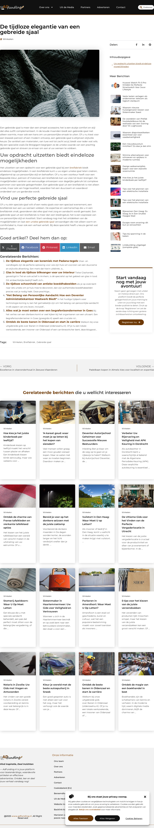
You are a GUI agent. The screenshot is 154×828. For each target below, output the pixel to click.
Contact (120, 7)
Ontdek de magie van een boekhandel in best (135, 688)
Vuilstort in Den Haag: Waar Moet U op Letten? (95, 521)
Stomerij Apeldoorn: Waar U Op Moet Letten (15, 604)
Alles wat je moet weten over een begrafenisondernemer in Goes (49, 310)
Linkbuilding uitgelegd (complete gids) (134, 246)
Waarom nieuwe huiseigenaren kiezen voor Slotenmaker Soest (136, 109)
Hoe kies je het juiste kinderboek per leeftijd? (134, 178)
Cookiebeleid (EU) (63, 788)
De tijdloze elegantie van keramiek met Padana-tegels (42, 260)
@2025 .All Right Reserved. (23, 817)
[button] (145, 796)
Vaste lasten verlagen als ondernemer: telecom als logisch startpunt (135, 98)
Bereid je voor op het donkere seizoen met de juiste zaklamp (56, 521)
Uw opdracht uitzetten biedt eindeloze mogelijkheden (132, 65)
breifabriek (76, 167)
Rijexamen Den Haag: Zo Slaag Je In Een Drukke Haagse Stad (135, 213)
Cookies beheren (134, 818)
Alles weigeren (107, 818)
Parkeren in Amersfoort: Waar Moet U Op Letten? (96, 604)
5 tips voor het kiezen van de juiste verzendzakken (135, 604)
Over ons (46, 7)
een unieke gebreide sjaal (40, 221)
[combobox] (146, 7)
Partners (85, 7)
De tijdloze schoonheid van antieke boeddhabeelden (41, 283)
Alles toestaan (80, 818)
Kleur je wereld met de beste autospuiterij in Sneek (57, 688)
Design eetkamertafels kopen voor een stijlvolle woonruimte (135, 168)
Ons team (59, 761)
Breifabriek (29, 342)
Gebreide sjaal (44, 342)
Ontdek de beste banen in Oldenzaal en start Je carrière (43, 321)
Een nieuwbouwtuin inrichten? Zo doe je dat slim (137, 145)
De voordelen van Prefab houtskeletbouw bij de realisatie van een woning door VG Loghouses (135, 122)
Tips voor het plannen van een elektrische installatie (135, 190)
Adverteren (103, 7)
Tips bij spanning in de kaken (134, 235)
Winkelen (8, 39)
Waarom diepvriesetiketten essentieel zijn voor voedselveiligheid (136, 134)
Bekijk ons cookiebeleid (89, 809)
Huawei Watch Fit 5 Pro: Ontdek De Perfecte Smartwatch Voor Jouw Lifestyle (134, 86)
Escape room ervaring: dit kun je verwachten (135, 223)
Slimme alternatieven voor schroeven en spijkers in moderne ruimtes (136, 157)
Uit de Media (67, 7)
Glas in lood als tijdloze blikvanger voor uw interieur (40, 272)
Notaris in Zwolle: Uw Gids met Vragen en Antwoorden (16, 688)
